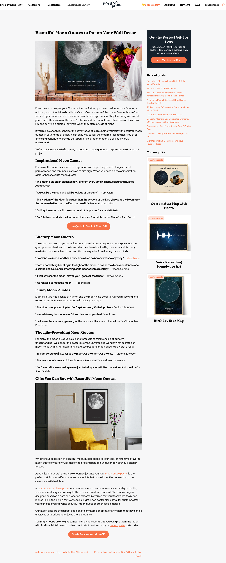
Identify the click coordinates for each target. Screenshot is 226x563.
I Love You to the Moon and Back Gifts (165, 114)
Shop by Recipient (11, 4)
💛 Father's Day (151, 4)
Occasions (35, 4)
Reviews (185, 4)
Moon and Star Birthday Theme (161, 88)
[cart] (224, 5)
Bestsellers (55, 4)
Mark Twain (133, 258)
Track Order (212, 4)
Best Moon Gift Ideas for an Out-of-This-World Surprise (166, 82)
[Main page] (113, 4)
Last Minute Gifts (78, 4)
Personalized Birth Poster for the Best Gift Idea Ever (169, 127)
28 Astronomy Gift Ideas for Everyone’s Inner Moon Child (168, 109)
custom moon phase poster (54, 488)
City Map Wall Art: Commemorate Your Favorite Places (165, 142)
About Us (169, 4)
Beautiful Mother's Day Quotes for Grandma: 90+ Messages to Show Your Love (168, 120)
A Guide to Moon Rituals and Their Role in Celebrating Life (166, 101)
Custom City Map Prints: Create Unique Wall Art (167, 135)
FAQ (197, 4)
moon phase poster (116, 473)
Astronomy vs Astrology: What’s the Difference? (61, 552)
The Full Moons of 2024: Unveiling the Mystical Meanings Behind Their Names (165, 94)
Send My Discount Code (169, 60)
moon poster (117, 525)
